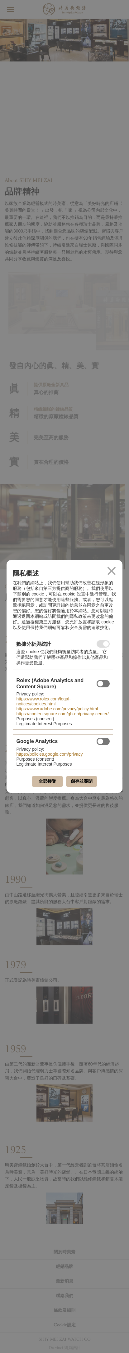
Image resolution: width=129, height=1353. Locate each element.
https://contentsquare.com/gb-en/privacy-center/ (62, 713)
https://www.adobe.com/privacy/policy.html (57, 708)
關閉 (111, 571)
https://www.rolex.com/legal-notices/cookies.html (43, 701)
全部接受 (47, 781)
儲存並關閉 (82, 781)
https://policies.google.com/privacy (49, 754)
